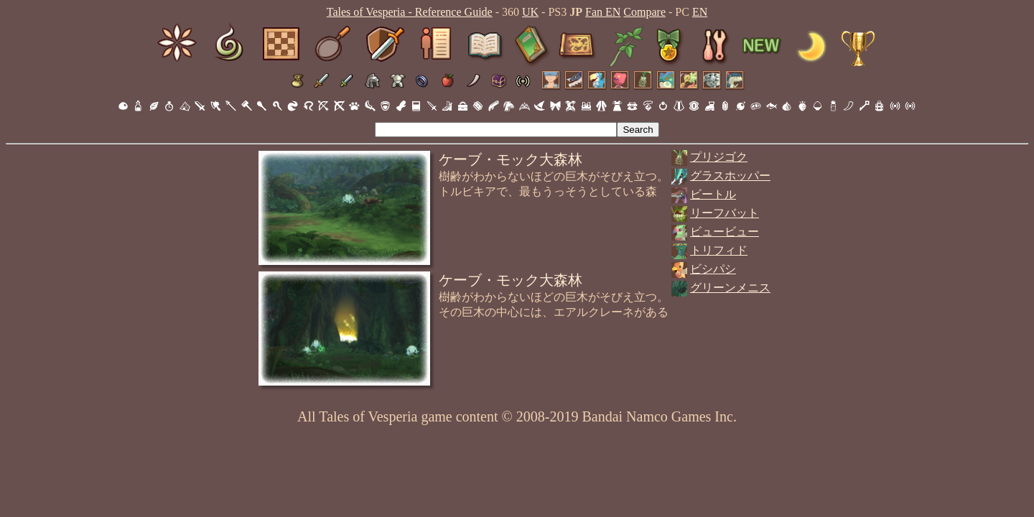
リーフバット (724, 213)
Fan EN (602, 12)
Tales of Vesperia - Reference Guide (410, 12)
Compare (644, 12)
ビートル (713, 194)
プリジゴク (718, 157)
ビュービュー (724, 231)
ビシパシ (713, 269)
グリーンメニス (730, 287)
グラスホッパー (730, 175)
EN (699, 12)
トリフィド (718, 250)
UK (530, 12)
